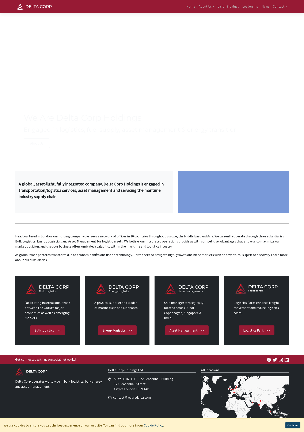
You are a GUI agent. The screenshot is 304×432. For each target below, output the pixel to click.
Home (190, 6)
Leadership (250, 6)
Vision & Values (228, 6)
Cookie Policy (153, 425)
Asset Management (187, 330)
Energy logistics (117, 330)
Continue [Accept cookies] (293, 425)
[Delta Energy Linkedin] (287, 359)
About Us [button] (205, 6)
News (265, 6)
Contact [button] (279, 6)
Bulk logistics (47, 330)
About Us (36, 143)
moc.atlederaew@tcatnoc (132, 397)
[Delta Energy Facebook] (269, 359)
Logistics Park (256, 330)
